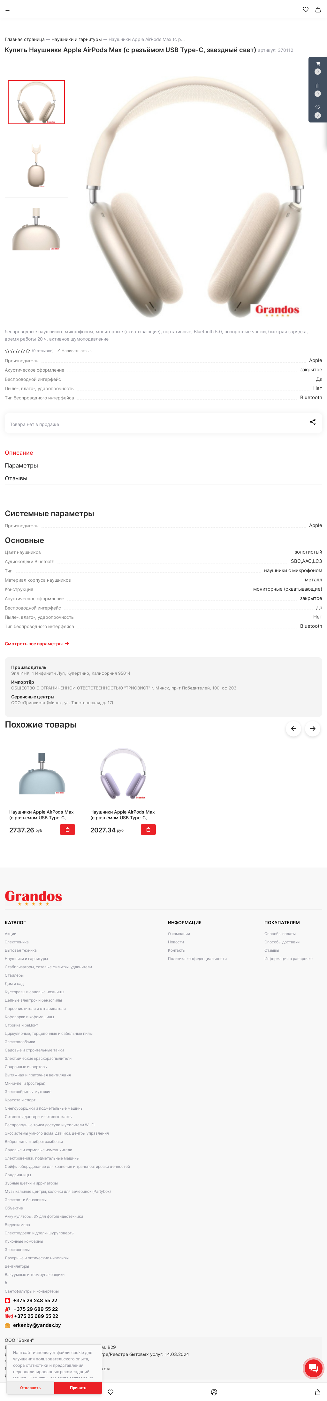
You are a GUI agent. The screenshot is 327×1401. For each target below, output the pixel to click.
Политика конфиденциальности (197, 958)
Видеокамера (17, 1224)
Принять (78, 1387)
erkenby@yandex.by (37, 1325)
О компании (179, 933)
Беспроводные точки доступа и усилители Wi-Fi (50, 1124)
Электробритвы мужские (28, 1091)
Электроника (17, 942)
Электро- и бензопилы (26, 1199)
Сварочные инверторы (26, 1066)
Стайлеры (14, 975)
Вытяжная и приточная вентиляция (38, 1075)
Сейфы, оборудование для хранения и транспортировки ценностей (67, 1166)
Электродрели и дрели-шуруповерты (39, 1233)
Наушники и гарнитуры (26, 958)
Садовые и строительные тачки (34, 1050)
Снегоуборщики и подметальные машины (44, 1108)
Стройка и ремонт (21, 1025)
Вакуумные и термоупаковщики (35, 1274)
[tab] (163, 452)
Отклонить (30, 1387)
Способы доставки (282, 942)
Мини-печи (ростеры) (25, 1083)
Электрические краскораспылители (38, 1058)
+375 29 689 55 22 (31, 1309)
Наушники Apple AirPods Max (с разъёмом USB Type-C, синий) (41, 815)
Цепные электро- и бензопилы (33, 1000)
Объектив (14, 1208)
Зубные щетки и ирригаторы (31, 1183)
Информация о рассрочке (288, 958)
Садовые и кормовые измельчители (38, 1149)
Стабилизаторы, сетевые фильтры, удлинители (48, 966)
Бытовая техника (21, 950)
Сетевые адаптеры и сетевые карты (38, 1116)
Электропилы (17, 1249)
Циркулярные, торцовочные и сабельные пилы (49, 1033)
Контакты (177, 950)
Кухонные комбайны (24, 1241)
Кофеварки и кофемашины (29, 1016)
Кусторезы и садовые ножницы (34, 991)
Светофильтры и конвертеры (32, 1291)
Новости (176, 942)
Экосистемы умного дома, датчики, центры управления (57, 1133)
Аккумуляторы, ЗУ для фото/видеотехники (44, 1216)
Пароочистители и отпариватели (35, 1008)
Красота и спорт (20, 1100)
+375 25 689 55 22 (31, 1316)
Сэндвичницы (18, 1174)
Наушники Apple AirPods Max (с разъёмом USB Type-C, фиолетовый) (122, 815)
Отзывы (271, 950)
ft (6, 1282)
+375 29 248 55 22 (35, 1300)
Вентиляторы (17, 1266)
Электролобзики (20, 1041)
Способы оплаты (280, 933)
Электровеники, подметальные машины (42, 1158)
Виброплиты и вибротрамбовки (34, 1141)
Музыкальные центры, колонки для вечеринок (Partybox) (58, 1191)
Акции (10, 933)
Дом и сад (14, 983)
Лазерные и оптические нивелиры (37, 1257)
